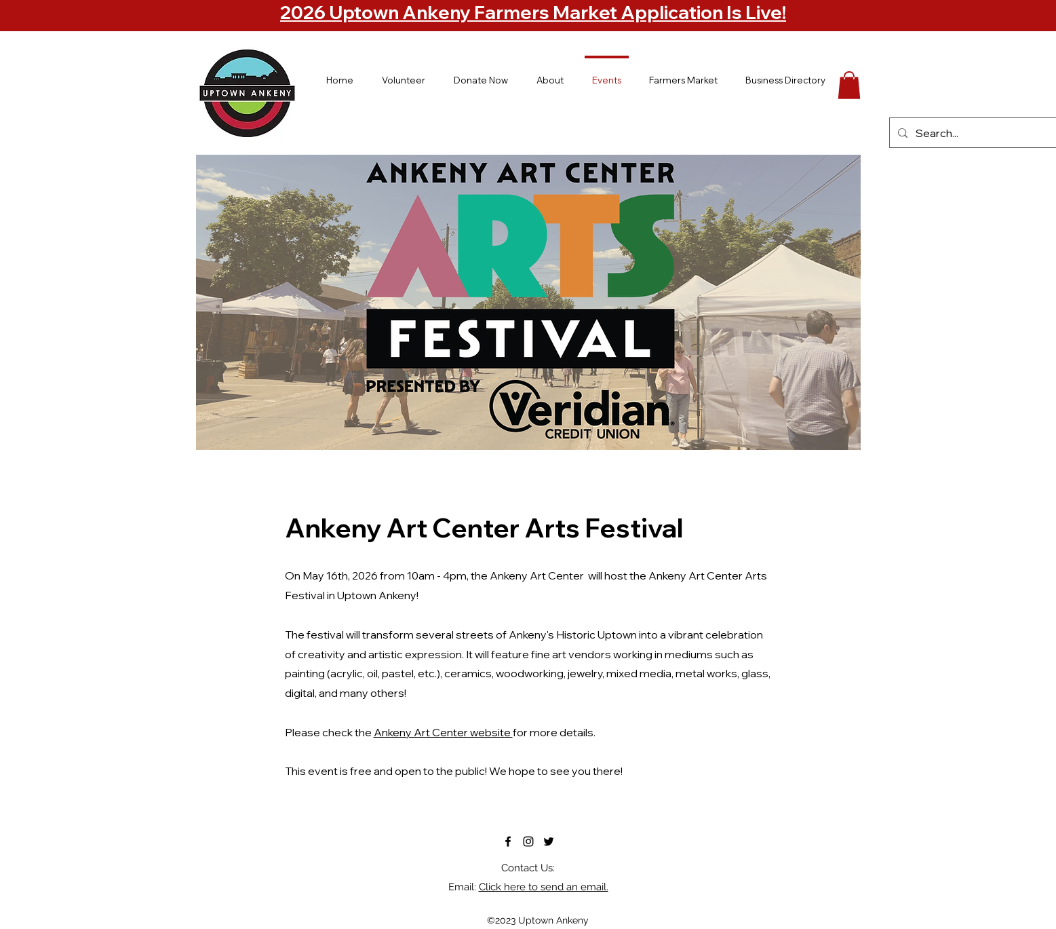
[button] (849, 85)
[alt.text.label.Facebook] (508, 841)
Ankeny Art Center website (443, 732)
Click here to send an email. (543, 887)
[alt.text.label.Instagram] (528, 841)
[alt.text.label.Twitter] (548, 841)
